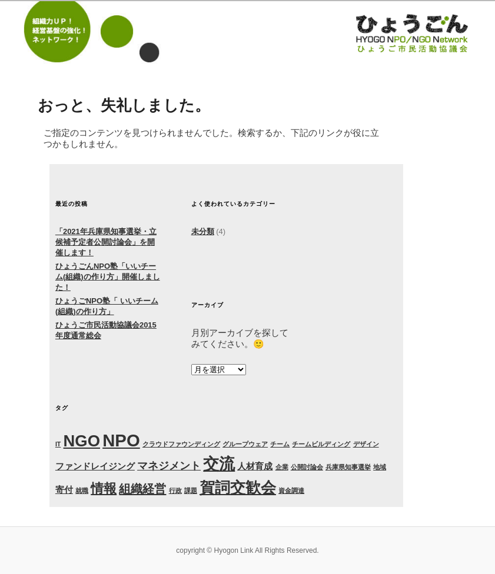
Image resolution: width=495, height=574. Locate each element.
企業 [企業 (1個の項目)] (281, 466)
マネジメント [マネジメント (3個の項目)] (169, 466)
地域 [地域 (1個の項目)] (379, 466)
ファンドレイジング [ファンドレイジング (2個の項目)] (95, 466)
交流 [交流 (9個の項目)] (219, 464)
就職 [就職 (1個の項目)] (81, 490)
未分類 (202, 231)
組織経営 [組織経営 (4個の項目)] (142, 488)
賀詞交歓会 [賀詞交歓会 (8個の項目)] (238, 487)
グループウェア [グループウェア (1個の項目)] (245, 444)
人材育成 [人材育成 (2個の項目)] (255, 466)
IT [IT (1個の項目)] (58, 444)
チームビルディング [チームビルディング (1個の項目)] (321, 444)
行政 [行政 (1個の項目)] (175, 490)
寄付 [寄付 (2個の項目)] (64, 490)
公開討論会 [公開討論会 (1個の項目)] (307, 466)
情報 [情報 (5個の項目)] (104, 488)
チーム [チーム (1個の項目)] (280, 444)
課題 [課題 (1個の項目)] (190, 490)
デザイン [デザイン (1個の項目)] (366, 444)
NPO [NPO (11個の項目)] (121, 440)
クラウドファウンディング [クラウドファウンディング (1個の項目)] (181, 444)
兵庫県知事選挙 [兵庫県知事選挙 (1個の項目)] (348, 466)
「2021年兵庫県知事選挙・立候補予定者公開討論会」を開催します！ (106, 242)
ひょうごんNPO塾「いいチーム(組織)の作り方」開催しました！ (107, 277)
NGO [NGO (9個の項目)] (82, 441)
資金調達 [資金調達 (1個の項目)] (291, 490)
